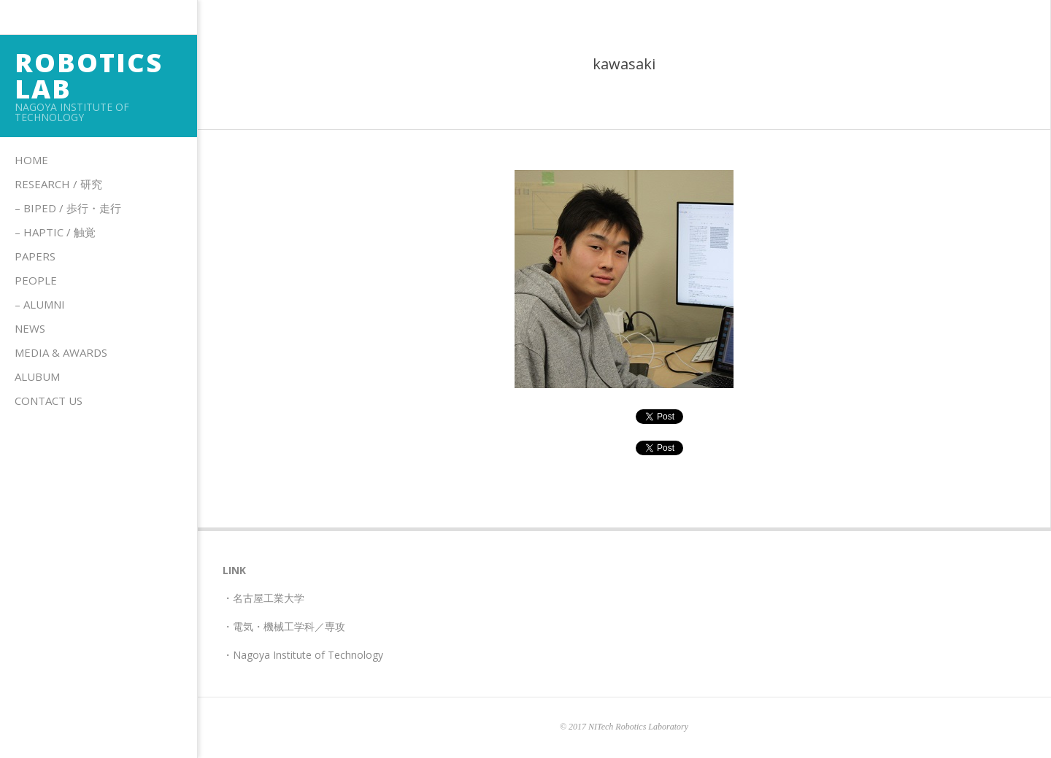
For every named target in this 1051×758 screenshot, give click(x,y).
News (30, 328)
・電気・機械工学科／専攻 (284, 626)
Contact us (48, 400)
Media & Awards (61, 352)
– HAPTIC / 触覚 (55, 232)
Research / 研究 (58, 184)
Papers (35, 256)
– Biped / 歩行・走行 (68, 208)
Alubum (37, 376)
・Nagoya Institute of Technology (303, 655)
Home (31, 159)
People (36, 280)
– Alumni (40, 304)
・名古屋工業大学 (263, 598)
